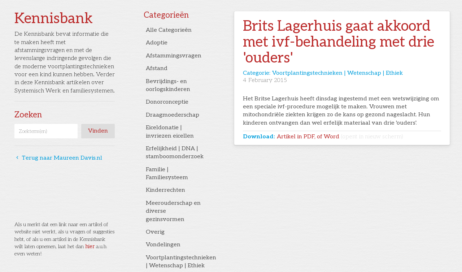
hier (90, 246)
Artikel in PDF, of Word (340, 136)
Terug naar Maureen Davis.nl (58, 158)
